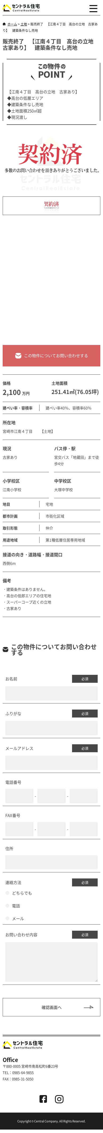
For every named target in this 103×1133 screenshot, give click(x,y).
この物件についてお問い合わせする (51, 356)
